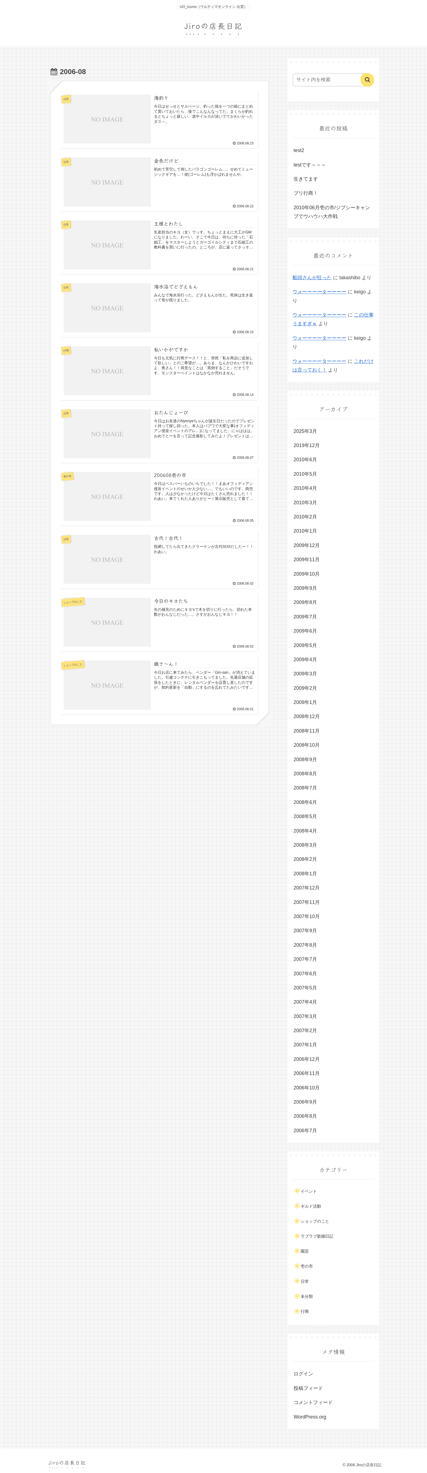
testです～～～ (310, 165)
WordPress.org (310, 1417)
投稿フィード (308, 1388)
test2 (299, 150)
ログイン (303, 1374)
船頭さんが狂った (312, 277)
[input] (330, 80)
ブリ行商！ (306, 193)
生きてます (306, 179)
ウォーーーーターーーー (319, 291)
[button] (367, 80)
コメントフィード (313, 1402)
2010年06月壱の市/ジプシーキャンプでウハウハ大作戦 (332, 212)
